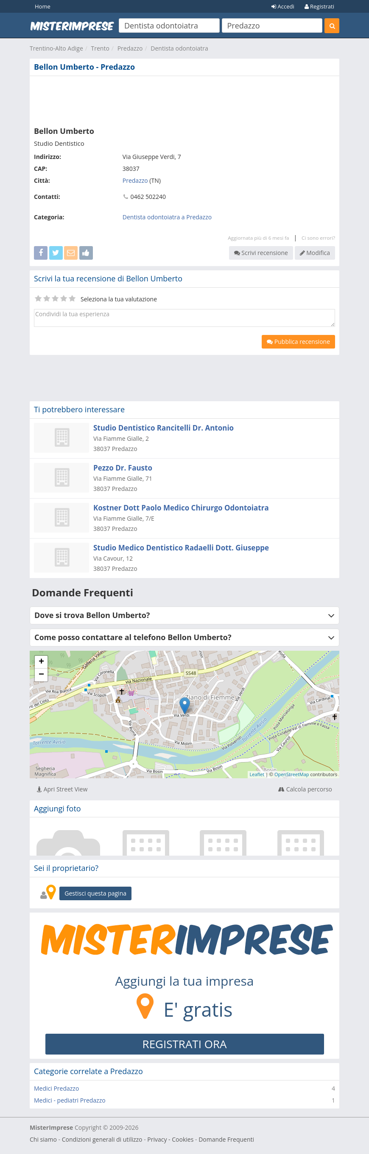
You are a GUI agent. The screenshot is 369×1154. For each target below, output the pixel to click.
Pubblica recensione (298, 341)
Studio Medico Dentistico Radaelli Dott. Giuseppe (181, 548)
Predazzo (130, 48)
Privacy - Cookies (170, 1139)
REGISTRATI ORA (185, 1044)
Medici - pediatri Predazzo (70, 1100)
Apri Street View (62, 789)
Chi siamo (43, 1139)
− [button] (41, 675)
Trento (100, 48)
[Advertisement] (184, 99)
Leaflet (257, 774)
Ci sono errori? (318, 238)
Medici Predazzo (56, 1088)
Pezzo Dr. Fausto (122, 468)
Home (42, 6)
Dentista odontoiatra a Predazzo (167, 217)
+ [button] (41, 662)
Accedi (282, 6)
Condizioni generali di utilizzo (102, 1139)
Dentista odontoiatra (179, 48)
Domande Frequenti (226, 1139)
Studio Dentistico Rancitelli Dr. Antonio (163, 428)
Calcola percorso (305, 789)
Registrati (319, 6)
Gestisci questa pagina (95, 893)
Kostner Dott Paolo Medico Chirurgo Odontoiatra (181, 508)
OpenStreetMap (291, 774)
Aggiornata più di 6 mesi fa (258, 238)
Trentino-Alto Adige (56, 48)
